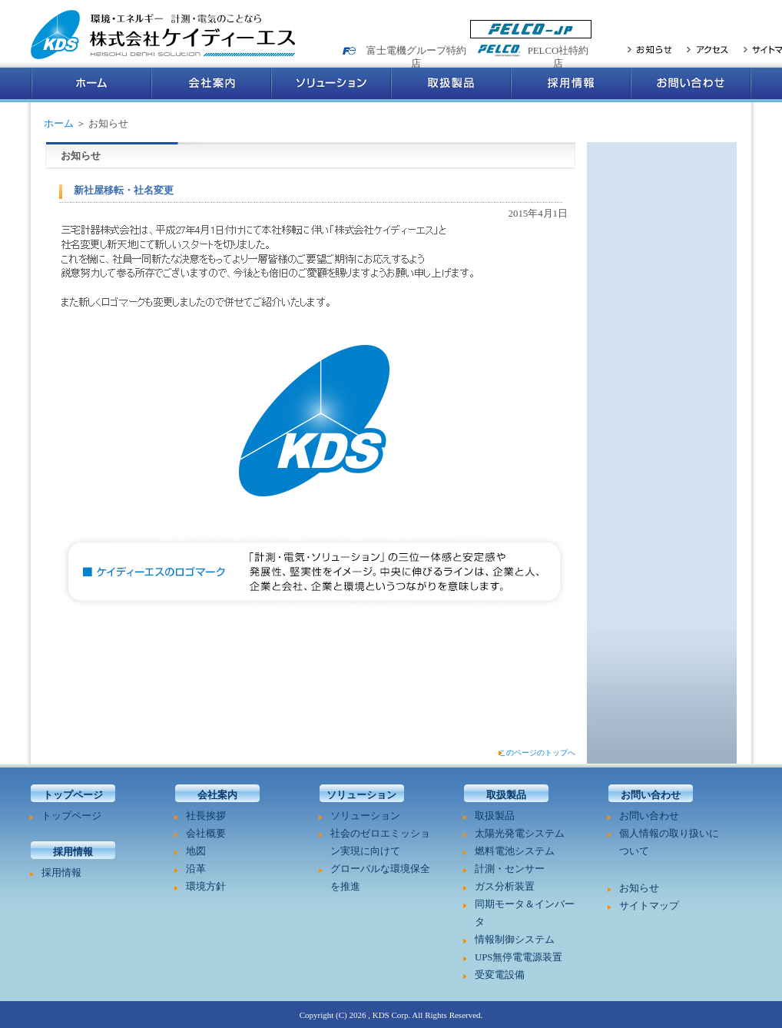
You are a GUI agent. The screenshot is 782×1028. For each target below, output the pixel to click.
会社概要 (206, 833)
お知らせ (649, 49)
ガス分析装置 (505, 886)
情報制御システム (515, 939)
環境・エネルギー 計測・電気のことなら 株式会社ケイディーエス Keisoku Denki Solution (164, 35)
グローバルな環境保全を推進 (380, 878)
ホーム (91, 85)
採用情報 (571, 85)
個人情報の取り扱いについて (669, 842)
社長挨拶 (206, 816)
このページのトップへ (537, 752)
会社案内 (211, 85)
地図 (196, 851)
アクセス (707, 49)
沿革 (196, 869)
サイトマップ (649, 905)
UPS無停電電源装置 (518, 957)
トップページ (71, 816)
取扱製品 (451, 85)
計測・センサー (510, 869)
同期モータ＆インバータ (525, 913)
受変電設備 (500, 975)
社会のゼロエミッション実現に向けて (380, 842)
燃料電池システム (515, 851)
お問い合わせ (691, 85)
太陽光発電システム (520, 833)
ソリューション (331, 85)
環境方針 (206, 886)
